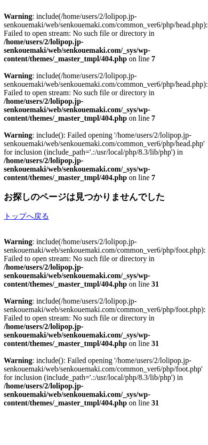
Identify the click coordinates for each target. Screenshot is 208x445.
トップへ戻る (26, 216)
